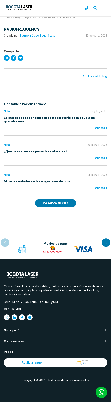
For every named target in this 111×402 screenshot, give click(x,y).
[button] (106, 242)
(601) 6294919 (13, 309)
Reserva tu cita (55, 203)
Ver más (101, 127)
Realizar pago (55, 362)
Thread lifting (95, 76)
